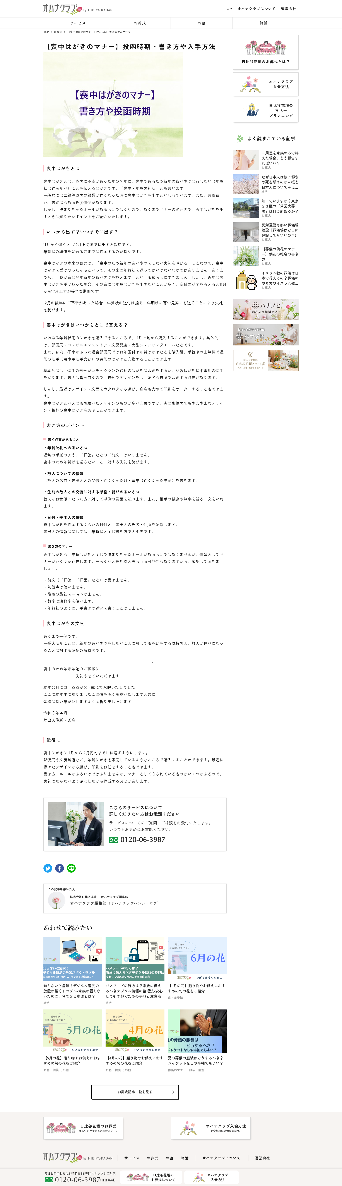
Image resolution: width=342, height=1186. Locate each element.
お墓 (202, 23)
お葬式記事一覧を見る (135, 1091)
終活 (264, 23)
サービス (78, 23)
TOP (228, 8)
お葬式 (140, 23)
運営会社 (288, 8)
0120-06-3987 (142, 840)
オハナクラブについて (257, 8)
